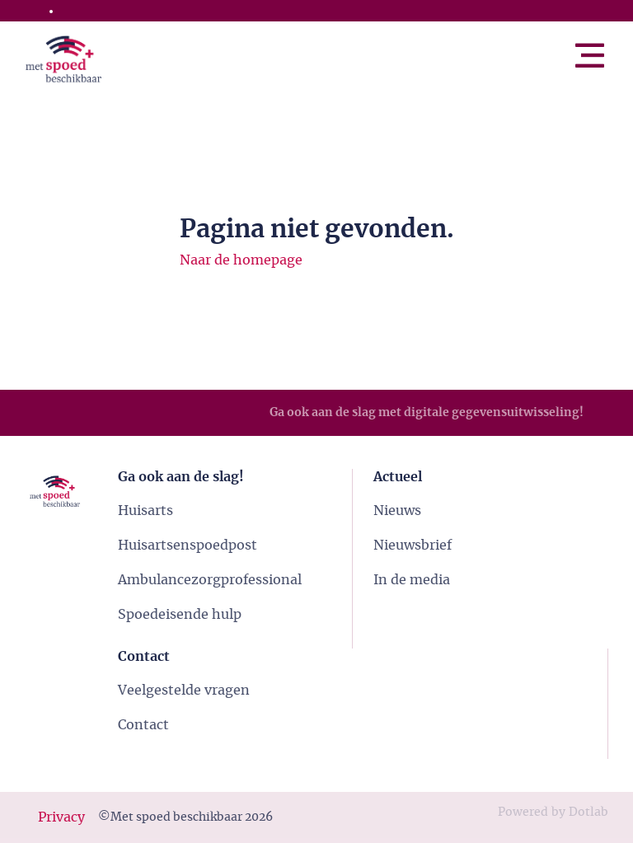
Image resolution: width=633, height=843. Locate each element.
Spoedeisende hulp (179, 614)
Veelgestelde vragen (184, 690)
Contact (143, 725)
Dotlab (588, 812)
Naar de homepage (241, 260)
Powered (523, 812)
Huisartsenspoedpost (187, 545)
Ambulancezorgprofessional (210, 580)
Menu (607, 48)
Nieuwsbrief (412, 545)
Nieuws (397, 511)
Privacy (61, 817)
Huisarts (145, 511)
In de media (411, 580)
